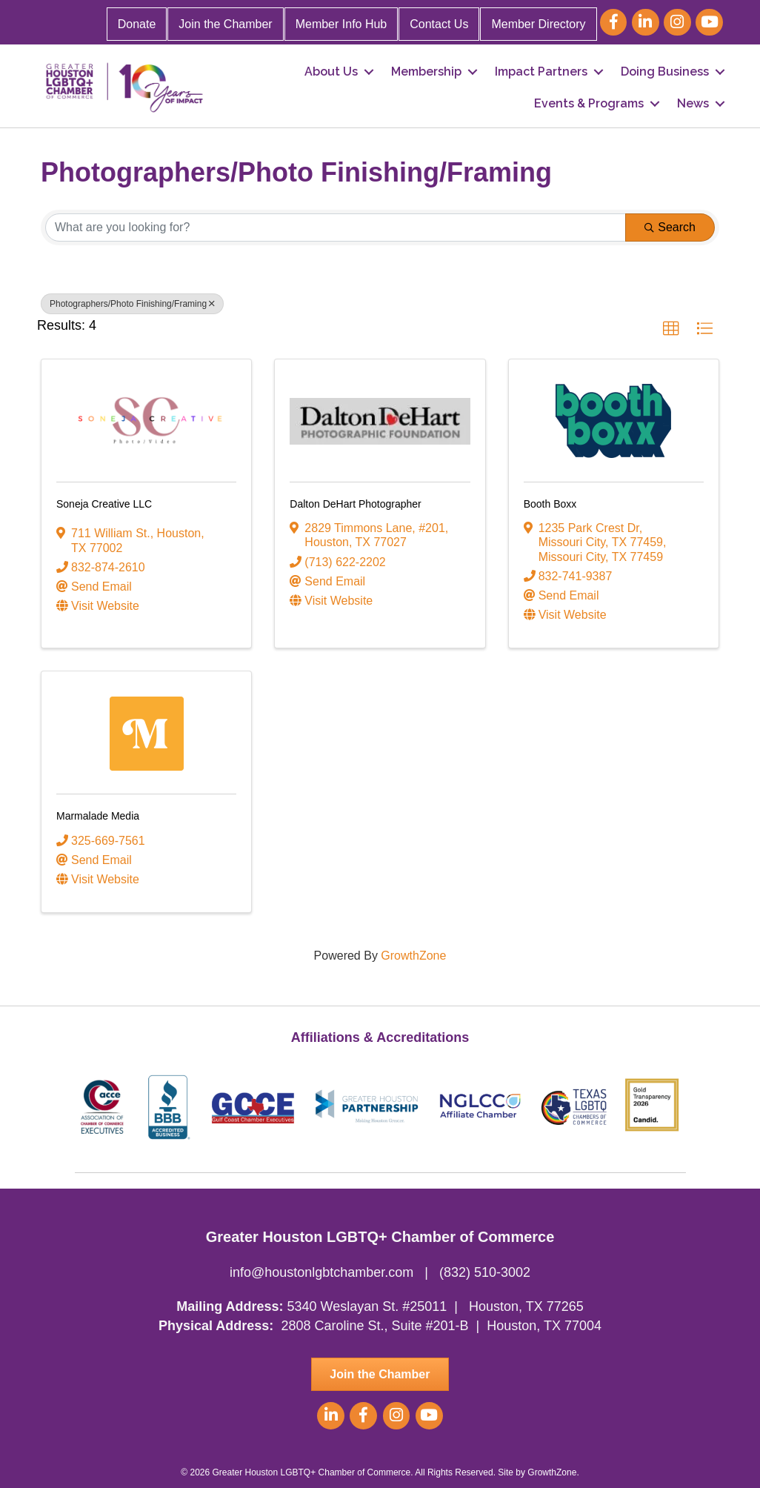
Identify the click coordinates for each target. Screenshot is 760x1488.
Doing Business (665, 71)
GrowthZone (413, 955)
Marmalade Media (97, 816)
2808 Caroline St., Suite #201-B (374, 1325)
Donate (137, 24)
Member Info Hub (341, 24)
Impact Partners (541, 71)
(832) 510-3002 (484, 1272)
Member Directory (538, 24)
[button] (671, 329)
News (693, 103)
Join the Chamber (225, 24)
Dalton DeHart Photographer (355, 504)
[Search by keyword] (335, 227)
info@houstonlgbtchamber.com (321, 1272)
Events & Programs (589, 103)
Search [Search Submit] (670, 227)
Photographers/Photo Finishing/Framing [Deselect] (132, 304)
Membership (426, 71)
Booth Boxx (550, 504)
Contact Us (439, 24)
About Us (331, 71)
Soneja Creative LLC (104, 504)
